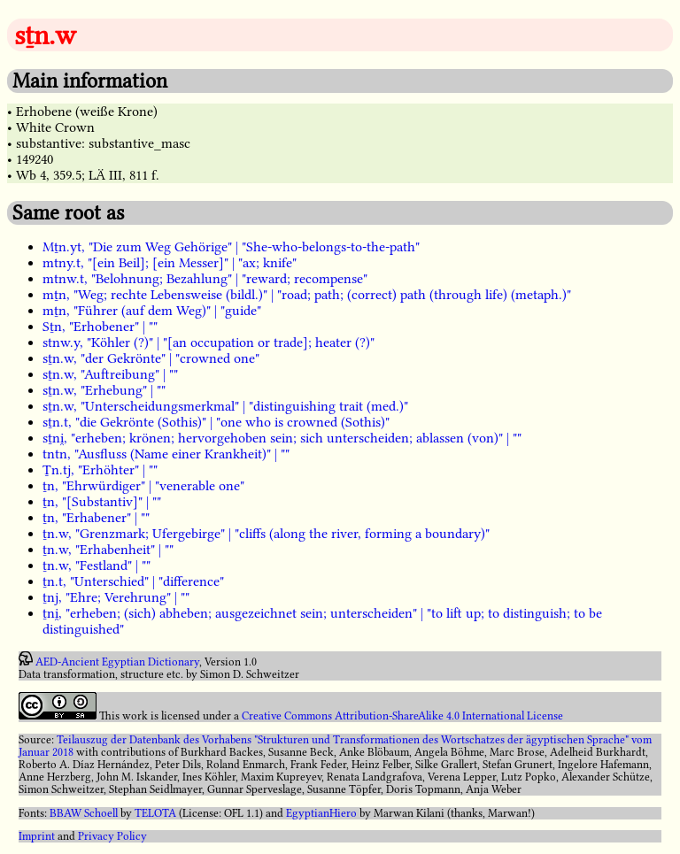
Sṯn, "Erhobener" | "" (100, 327)
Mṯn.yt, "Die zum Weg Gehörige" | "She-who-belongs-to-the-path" (231, 247)
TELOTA (155, 813)
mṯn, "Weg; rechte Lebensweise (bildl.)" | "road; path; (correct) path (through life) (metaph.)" (306, 295)
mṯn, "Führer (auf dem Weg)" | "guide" (151, 311)
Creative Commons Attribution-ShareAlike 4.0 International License (402, 716)
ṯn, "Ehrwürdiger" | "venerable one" (143, 486)
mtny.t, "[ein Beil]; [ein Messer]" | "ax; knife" (169, 263)
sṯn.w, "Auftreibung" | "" (110, 374)
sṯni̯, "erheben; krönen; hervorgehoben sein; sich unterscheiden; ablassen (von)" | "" (282, 438)
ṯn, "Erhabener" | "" (96, 518)
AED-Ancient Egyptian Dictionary (117, 662)
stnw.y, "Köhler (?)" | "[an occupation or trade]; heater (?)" (208, 342)
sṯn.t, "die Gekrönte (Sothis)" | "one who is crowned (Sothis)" (216, 422)
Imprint (37, 836)
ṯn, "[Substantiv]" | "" (101, 502)
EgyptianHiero (321, 813)
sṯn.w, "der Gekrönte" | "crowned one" (150, 358)
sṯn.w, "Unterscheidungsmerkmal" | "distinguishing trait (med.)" (225, 406)
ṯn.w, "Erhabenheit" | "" (108, 550)
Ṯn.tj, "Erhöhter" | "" (100, 470)
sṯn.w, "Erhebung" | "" (104, 390)
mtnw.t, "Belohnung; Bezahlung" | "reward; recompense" (204, 279)
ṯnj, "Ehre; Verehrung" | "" (115, 597)
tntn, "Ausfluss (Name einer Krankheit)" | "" (166, 454)
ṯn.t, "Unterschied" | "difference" (133, 581)
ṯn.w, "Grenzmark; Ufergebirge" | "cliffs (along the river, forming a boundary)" (266, 534)
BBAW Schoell (84, 813)
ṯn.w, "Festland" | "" (96, 565)
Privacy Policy (112, 836)
